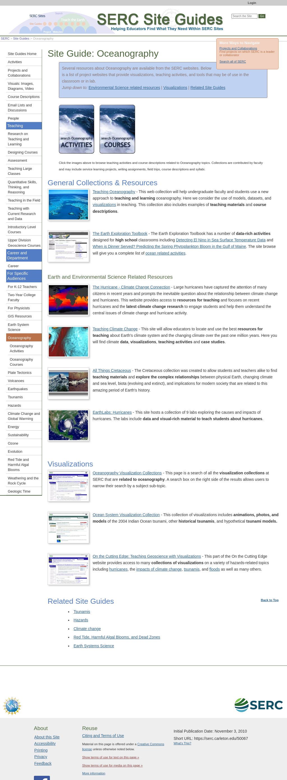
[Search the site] (245, 16)
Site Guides (21, 38)
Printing (40, 712)
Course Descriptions (24, 97)
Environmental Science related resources (124, 87)
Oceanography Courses (21, 362)
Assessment (17, 161)
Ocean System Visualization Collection (216, 468)
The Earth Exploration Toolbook (120, 233)
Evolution (15, 452)
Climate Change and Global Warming (24, 416)
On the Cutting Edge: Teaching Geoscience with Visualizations (251, 511)
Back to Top (270, 562)
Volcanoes (16, 381)
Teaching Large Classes (20, 171)
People (13, 118)
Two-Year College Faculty (22, 297)
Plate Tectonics (19, 373)
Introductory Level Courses (22, 229)
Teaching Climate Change (160, 323)
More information (93, 735)
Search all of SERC (232, 61)
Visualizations (175, 87)
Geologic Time (19, 491)
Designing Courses (23, 152)
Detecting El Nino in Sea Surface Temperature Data (221, 240)
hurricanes (165, 543)
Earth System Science (18, 327)
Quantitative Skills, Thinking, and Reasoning (22, 187)
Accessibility (44, 706)
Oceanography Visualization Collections (172, 438)
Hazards (80, 582)
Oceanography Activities (21, 348)
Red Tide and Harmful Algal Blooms (18, 465)
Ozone (13, 443)
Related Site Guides (207, 87)
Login (252, 2)
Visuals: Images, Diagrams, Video (21, 86)
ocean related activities (165, 253)
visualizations (104, 204)
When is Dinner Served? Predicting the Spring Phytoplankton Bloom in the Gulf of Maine (169, 246)
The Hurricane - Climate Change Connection (131, 287)
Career (13, 266)
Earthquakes (18, 389)
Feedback (42, 725)
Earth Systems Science (93, 608)
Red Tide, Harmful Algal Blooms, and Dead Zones (116, 599)
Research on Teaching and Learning (18, 139)
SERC (5, 38)
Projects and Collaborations (238, 48)
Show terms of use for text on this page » (110, 719)
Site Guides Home (22, 54)
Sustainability (18, 435)
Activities (15, 62)
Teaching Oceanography (114, 191)
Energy (13, 427)
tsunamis (239, 543)
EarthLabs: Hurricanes (112, 402)
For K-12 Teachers (22, 287)
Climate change (87, 591)
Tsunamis (81, 573)
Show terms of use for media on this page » (112, 727)
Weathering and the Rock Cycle (23, 480)
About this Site (46, 699)
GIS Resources (20, 316)
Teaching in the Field (24, 200)
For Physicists (19, 308)
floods (262, 543)
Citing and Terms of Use (103, 698)
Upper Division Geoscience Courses (24, 242)
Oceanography (19, 338)
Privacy (40, 719)
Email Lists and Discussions (20, 107)
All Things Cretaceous (202, 353)
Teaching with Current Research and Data (22, 214)
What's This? (182, 705)
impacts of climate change (206, 543)
